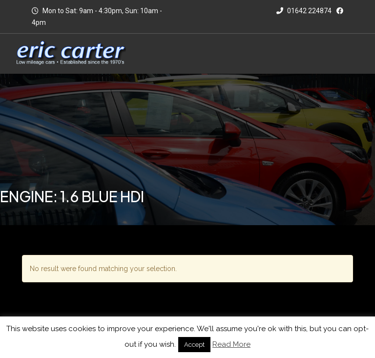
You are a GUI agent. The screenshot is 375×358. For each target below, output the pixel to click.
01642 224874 (304, 11)
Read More (231, 344)
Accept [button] (194, 344)
